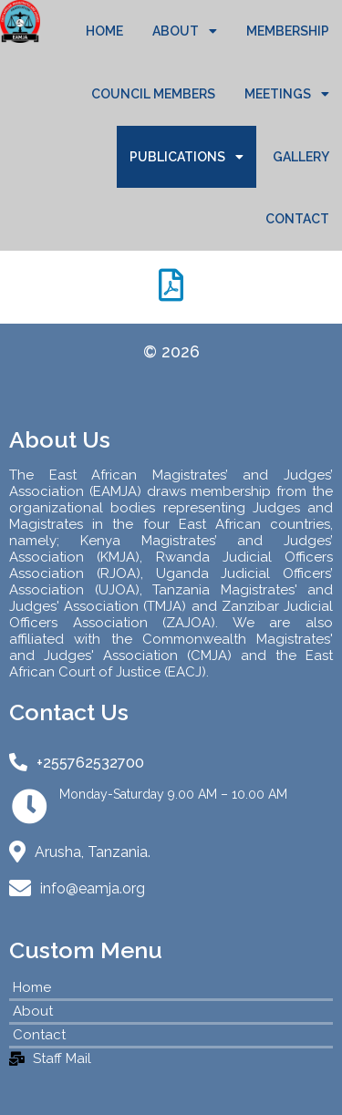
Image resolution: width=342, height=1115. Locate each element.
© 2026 (171, 351)
